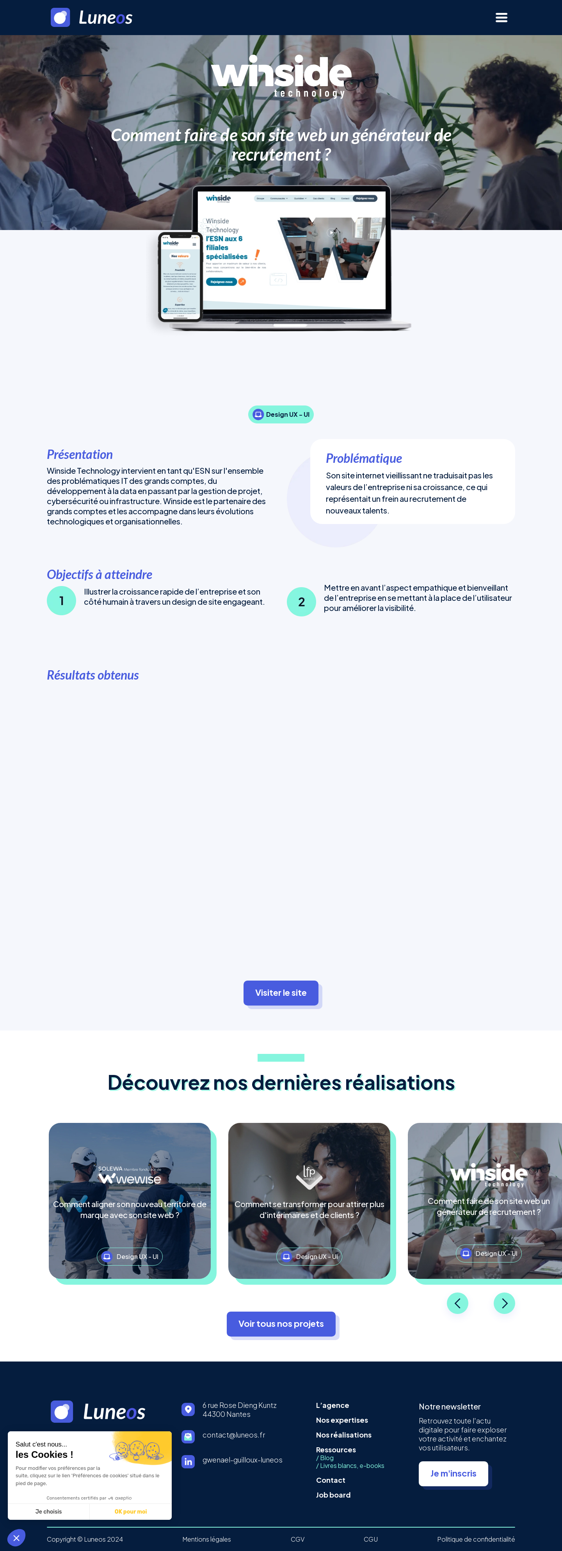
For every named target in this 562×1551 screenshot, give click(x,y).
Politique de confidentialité (476, 1539)
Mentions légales (206, 1539)
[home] (103, 17)
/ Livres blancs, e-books (350, 1466)
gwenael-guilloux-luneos (243, 1459)
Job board (333, 1494)
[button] (16, 1537)
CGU (371, 1539)
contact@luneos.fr (234, 1434)
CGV (297, 1539)
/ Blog (325, 1458)
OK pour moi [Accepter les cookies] (58, 1512)
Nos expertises (342, 1419)
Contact (330, 1479)
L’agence (332, 1405)
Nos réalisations (344, 1434)
